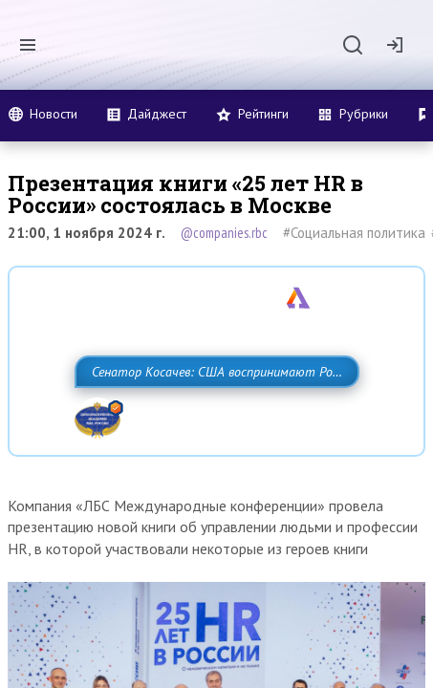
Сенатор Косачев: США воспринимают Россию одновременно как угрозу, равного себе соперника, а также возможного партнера (216, 413)
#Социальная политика (354, 233)
